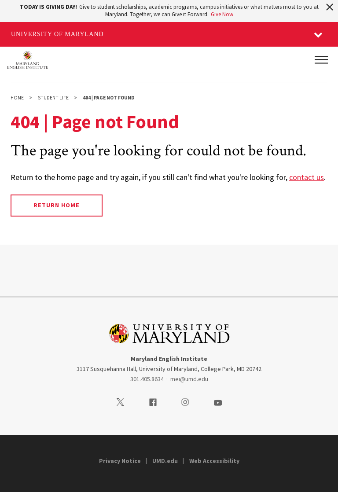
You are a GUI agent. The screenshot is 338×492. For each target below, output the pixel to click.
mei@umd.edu (189, 379)
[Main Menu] (321, 60)
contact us (306, 177)
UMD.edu (165, 461)
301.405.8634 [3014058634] (147, 379)
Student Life (53, 98)
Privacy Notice (120, 461)
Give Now (222, 14)
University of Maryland (57, 34)
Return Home (56, 205)
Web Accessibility (214, 461)
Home (17, 98)
